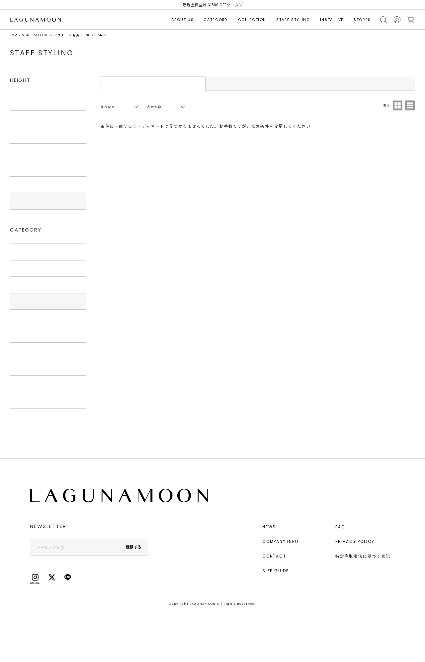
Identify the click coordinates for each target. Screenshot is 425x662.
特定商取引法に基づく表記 (362, 556)
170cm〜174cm (28, 201)
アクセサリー (25, 367)
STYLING (153, 83)
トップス (21, 268)
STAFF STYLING (293, 19)
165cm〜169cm (28, 184)
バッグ (19, 334)
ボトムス (21, 317)
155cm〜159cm (28, 151)
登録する (133, 547)
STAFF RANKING (258, 83)
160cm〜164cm (28, 168)
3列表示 (410, 105)
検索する (383, 19)
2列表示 (398, 105)
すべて (19, 102)
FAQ (340, 527)
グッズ (19, 383)
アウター (60, 35)
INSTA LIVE (332, 19)
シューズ (21, 350)
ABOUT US (182, 19)
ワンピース (23, 284)
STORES (362, 19)
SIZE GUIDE (275, 571)
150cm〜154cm (28, 135)
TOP (13, 35)
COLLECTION (252, 19)
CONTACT (274, 556)
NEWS (269, 527)
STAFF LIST (363, 83)
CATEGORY (216, 19)
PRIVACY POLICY (355, 541)
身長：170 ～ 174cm (90, 35)
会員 (397, 19)
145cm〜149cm (28, 118)
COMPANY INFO (280, 541)
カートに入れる (410, 19)
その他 (19, 400)
